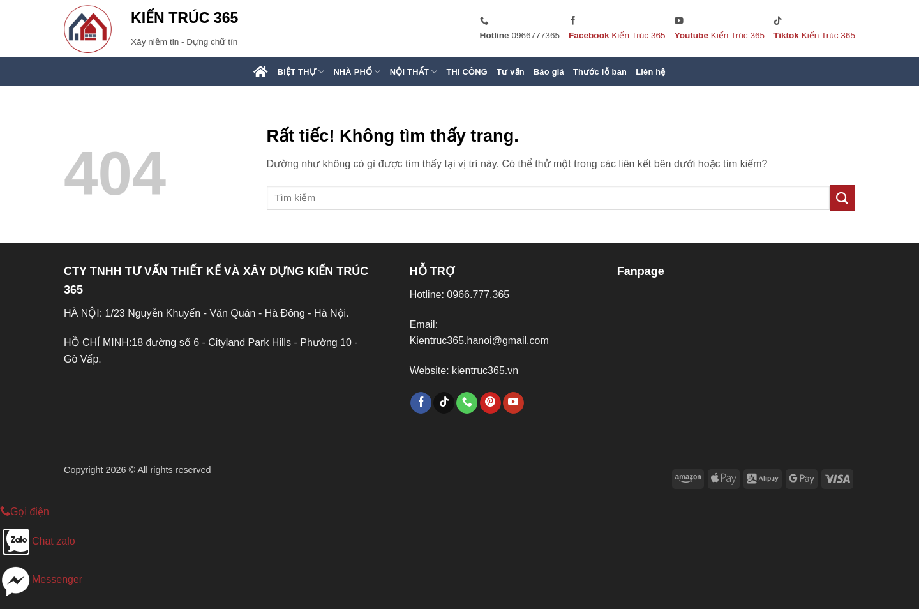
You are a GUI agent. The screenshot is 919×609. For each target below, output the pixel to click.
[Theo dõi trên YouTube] (513, 403)
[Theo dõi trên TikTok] (443, 403)
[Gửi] (842, 197)
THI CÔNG (467, 72)
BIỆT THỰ (301, 72)
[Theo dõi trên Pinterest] (490, 403)
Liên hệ (650, 72)
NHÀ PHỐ (356, 72)
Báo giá (549, 72)
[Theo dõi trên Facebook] (420, 403)
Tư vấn (511, 72)
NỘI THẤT (414, 72)
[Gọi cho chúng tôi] (466, 403)
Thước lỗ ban (600, 72)
